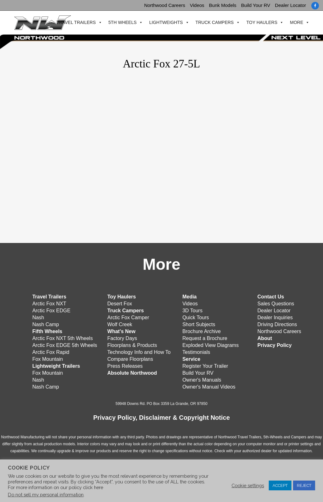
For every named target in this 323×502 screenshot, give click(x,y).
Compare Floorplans (130, 359)
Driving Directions (277, 324)
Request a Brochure (204, 338)
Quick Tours (195, 317)
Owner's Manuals (201, 380)
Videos (197, 5)
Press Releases (125, 366)
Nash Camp (45, 324)
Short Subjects (198, 324)
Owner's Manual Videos (208, 386)
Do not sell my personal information (46, 494)
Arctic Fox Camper (128, 317)
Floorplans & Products (132, 345)
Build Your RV (255, 5)
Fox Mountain (47, 359)
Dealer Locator (290, 5)
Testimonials (196, 352)
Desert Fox (119, 303)
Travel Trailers (75, 22)
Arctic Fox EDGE (51, 310)
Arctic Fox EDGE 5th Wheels (64, 345)
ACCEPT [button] (280, 485)
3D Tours (192, 310)
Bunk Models (223, 5)
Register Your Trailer (205, 366)
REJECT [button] (304, 485)
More (296, 22)
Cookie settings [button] (248, 485)
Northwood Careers (164, 5)
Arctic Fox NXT (49, 303)
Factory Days (122, 338)
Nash (38, 317)
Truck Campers (213, 22)
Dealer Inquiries (275, 317)
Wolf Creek (119, 324)
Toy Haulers (261, 22)
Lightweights (165, 22)
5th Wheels (121, 22)
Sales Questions (275, 303)
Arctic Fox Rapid (50, 352)
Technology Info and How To (139, 352)
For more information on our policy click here (55, 487)
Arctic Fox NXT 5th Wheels (62, 338)
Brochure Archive (201, 331)
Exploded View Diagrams (210, 345)
